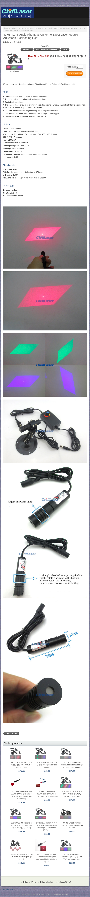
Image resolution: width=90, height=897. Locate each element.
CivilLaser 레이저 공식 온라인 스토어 (48, 894)
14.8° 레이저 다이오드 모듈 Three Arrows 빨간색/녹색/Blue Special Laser (71, 793)
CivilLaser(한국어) (49, 5)
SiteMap (65, 894)
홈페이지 (7, 28)
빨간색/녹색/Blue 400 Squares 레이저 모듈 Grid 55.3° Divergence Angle (72, 856)
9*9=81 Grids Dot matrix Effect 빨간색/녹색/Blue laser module (72, 825)
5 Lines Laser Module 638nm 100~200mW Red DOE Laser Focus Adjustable (47, 793)
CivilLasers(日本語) (80, 5)
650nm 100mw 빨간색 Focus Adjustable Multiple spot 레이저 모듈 (22, 856)
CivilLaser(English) (64, 5)
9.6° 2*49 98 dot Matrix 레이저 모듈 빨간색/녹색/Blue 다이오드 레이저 (21, 764)
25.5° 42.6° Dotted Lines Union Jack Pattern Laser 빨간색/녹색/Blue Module (72, 764)
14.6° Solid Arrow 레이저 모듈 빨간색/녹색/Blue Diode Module (46, 764)
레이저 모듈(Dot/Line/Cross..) (22, 28)
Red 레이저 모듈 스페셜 (43, 28)
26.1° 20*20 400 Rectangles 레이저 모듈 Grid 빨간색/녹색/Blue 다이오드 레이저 (21, 825)
